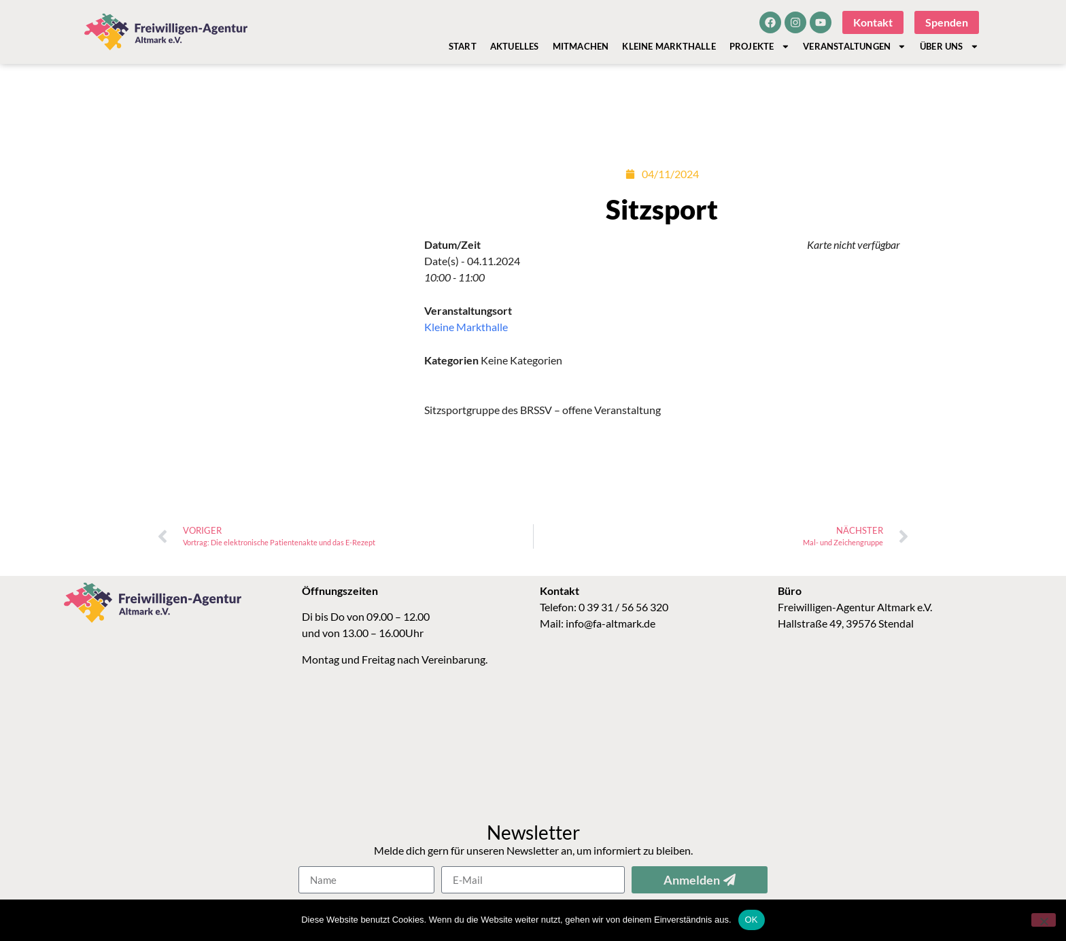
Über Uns (949, 46)
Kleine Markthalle (668, 46)
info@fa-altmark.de (610, 623)
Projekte (759, 46)
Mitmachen (581, 46)
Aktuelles (514, 46)
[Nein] (1043, 920)
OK (751, 919)
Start (463, 46)
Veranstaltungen (854, 46)
